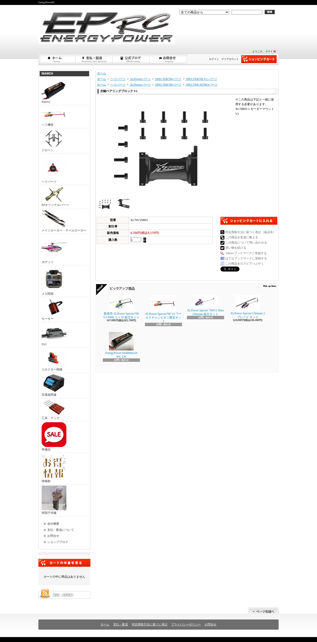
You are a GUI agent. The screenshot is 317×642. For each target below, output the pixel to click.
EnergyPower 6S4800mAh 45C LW (121, 345)
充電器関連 (54, 385)
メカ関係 (54, 281)
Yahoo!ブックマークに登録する (246, 253)
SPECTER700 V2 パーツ (201, 79)
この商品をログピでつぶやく (244, 263)
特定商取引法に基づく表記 (149, 624)
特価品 (54, 436)
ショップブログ (131, 59)
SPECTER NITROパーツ (201, 84)
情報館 (54, 468)
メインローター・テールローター (64, 220)
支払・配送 (120, 624)
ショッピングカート (259, 59)
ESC (54, 334)
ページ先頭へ (263, 611)
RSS (56, 595)
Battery (54, 92)
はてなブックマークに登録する (246, 258)
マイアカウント (230, 59)
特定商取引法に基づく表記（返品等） (250, 232)
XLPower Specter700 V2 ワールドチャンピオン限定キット (163, 309)
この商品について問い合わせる (246, 242)
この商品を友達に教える (241, 237)
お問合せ (168, 59)
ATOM (68, 595)
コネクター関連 (54, 360)
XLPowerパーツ (140, 79)
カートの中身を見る (64, 563)
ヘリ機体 (54, 116)
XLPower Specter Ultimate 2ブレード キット (247, 307)
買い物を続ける (235, 247)
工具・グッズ (54, 409)
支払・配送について (94, 59)
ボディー (54, 249)
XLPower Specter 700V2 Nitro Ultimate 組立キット (205, 305)
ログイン (214, 59)
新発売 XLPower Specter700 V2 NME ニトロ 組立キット (121, 307)
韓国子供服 (54, 500)
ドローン (54, 140)
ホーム (57, 59)
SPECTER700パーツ (168, 79)
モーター (54, 309)
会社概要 (53, 523)
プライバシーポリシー (186, 624)
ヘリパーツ (54, 168)
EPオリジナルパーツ (55, 196)
